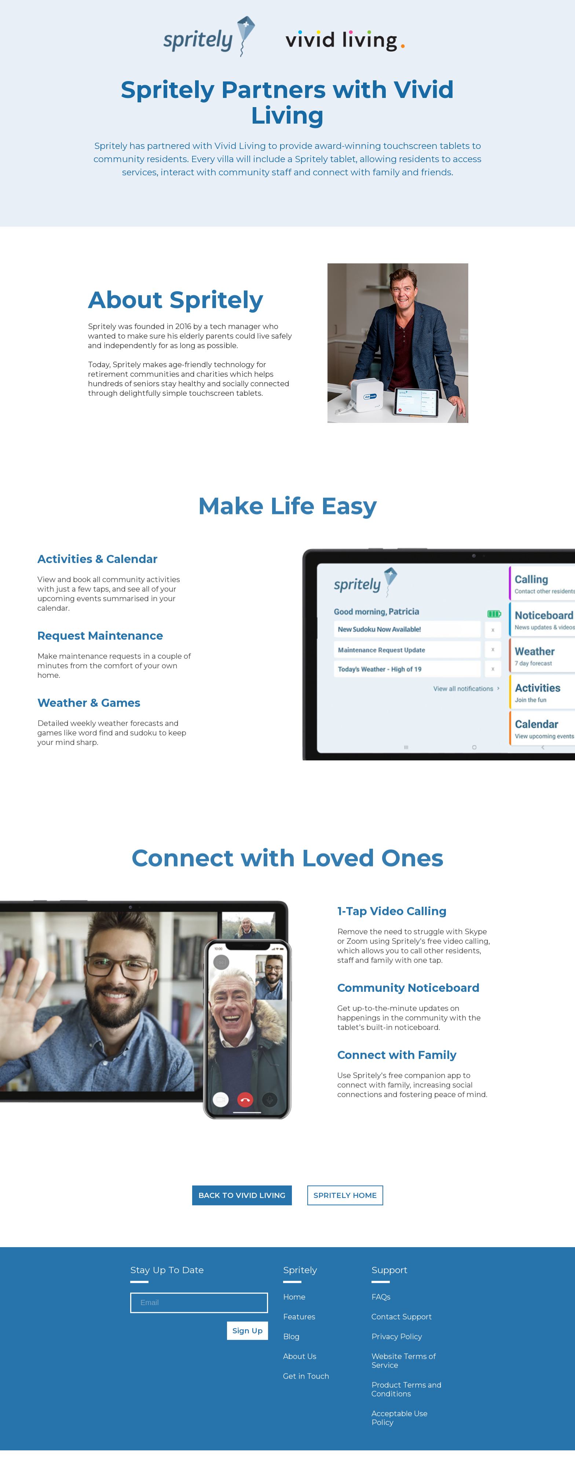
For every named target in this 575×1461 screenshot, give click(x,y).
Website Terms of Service (403, 1363)
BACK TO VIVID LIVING (242, 1198)
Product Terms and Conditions (406, 1392)
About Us (299, 1359)
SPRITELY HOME (345, 1198)
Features (299, 1319)
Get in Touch (306, 1378)
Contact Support (401, 1319)
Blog (291, 1339)
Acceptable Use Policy (399, 1420)
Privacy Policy (396, 1339)
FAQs (381, 1299)
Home (294, 1299)
